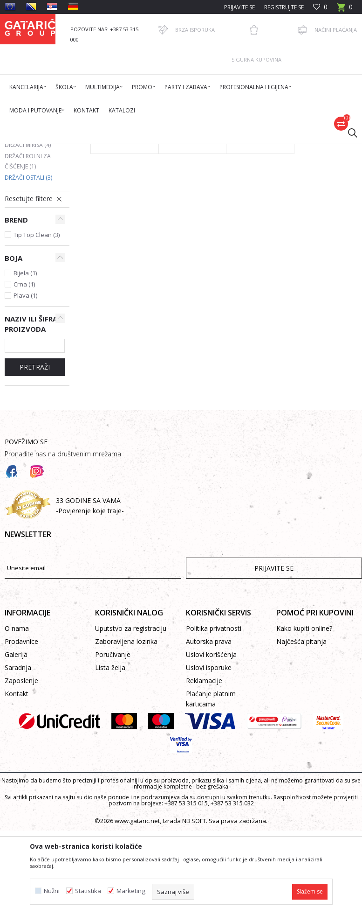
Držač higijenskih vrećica (189, 275)
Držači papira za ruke (29, 273)
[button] (348, 132)
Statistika (88, 890)
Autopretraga (241, 183)
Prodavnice (21, 785)
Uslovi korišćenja (211, 798)
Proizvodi (96, 150)
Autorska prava (209, 785)
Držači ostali (28, 322)
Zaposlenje (21, 824)
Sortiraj (284, 183)
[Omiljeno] (320, 7)
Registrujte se (284, 7)
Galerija (16, 798)
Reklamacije (204, 824)
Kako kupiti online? (304, 772)
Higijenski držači (193, 150)
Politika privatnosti (213, 772)
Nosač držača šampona (116, 275)
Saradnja (18, 811)
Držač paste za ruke (253, 275)
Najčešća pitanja (301, 785)
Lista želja (110, 811)
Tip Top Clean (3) (37, 379)
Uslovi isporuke (209, 811)
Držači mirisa (28, 289)
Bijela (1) (25, 417)
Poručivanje (112, 798)
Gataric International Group (41, 150)
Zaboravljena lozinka (126, 785)
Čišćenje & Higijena (141, 150)
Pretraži (35, 511)
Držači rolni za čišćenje (28, 305)
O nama (17, 772)
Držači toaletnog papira (32, 230)
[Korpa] (345, 10)
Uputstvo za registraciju (130, 772)
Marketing (130, 890)
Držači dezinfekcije (32, 251)
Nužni (52, 890)
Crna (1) (24, 428)
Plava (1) (25, 439)
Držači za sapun (34, 213)
